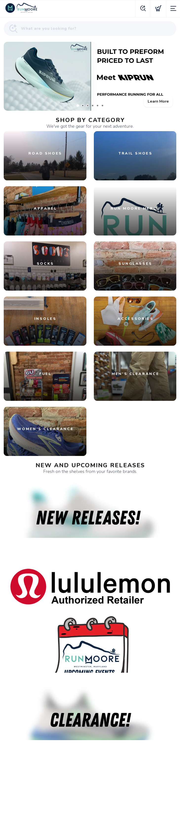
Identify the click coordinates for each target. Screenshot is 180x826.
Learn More (158, 101)
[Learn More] (90, 76)
